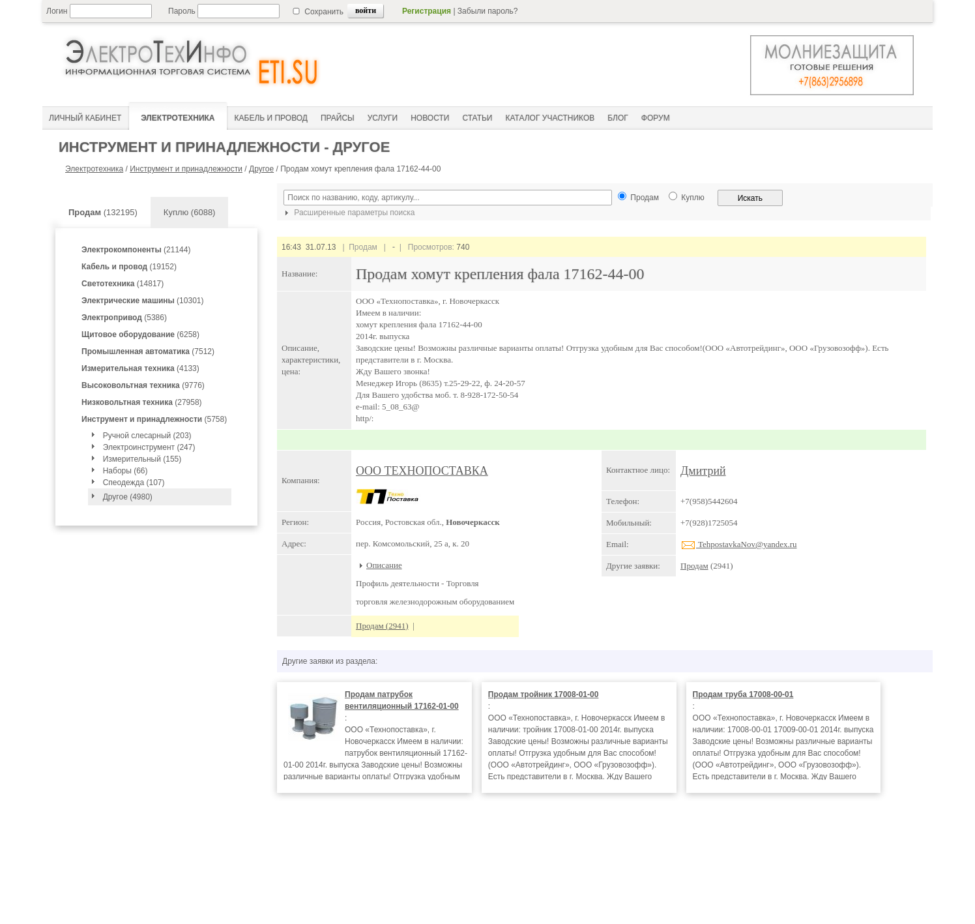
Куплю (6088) (190, 212)
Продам (694, 566)
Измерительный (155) (142, 459)
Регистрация (426, 11)
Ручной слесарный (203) (147, 435)
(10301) (142, 300)
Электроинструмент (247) (149, 447)
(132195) (103, 212)
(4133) (140, 368)
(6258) (140, 334)
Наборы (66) (125, 470)
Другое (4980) (128, 496)
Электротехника (94, 168)
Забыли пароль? (488, 11)
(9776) (143, 385)
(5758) (154, 419)
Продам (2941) (382, 626)
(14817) (122, 283)
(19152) (129, 266)
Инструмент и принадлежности (186, 168)
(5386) (124, 317)
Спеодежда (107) (134, 482)
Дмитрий (703, 470)
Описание (384, 565)
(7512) (147, 351)
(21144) (135, 249)
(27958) (141, 402)
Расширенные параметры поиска (348, 212)
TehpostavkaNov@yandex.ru (738, 544)
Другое (261, 168)
